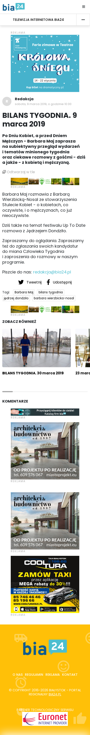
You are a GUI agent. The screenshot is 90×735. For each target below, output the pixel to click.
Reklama (52, 675)
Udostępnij (59, 282)
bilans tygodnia (51, 292)
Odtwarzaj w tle (18, 172)
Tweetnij (30, 282)
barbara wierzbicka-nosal (54, 298)
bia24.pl (55, 694)
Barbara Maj (24, 292)
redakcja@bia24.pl (52, 272)
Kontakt (70, 675)
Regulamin (34, 675)
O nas (18, 675)
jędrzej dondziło (16, 298)
